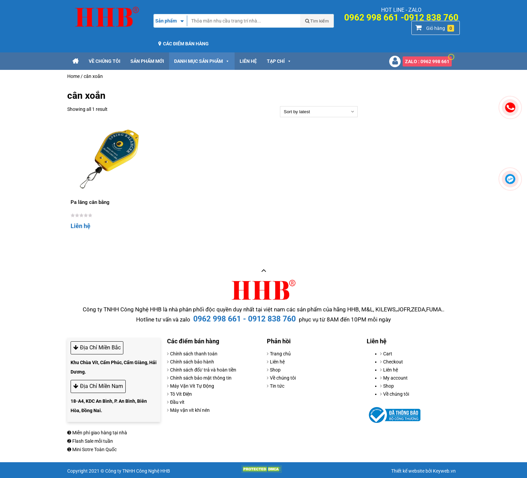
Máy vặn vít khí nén (190, 410)
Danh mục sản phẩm (202, 61)
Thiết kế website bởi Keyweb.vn (423, 471)
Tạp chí (279, 61)
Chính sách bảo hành (192, 361)
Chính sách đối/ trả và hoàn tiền (203, 370)
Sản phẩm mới (147, 61)
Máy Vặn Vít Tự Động (192, 386)
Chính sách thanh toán (193, 353)
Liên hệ (248, 61)
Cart (387, 353)
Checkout (393, 361)
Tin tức (277, 386)
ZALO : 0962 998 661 (428, 60)
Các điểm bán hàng (186, 43)
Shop (275, 370)
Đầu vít (177, 402)
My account (395, 378)
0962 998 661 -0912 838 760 (401, 17)
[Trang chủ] (75, 61)
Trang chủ (280, 353)
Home (73, 76)
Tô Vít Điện (181, 394)
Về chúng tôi (104, 61)
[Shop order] (319, 111)
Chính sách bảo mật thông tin (201, 378)
